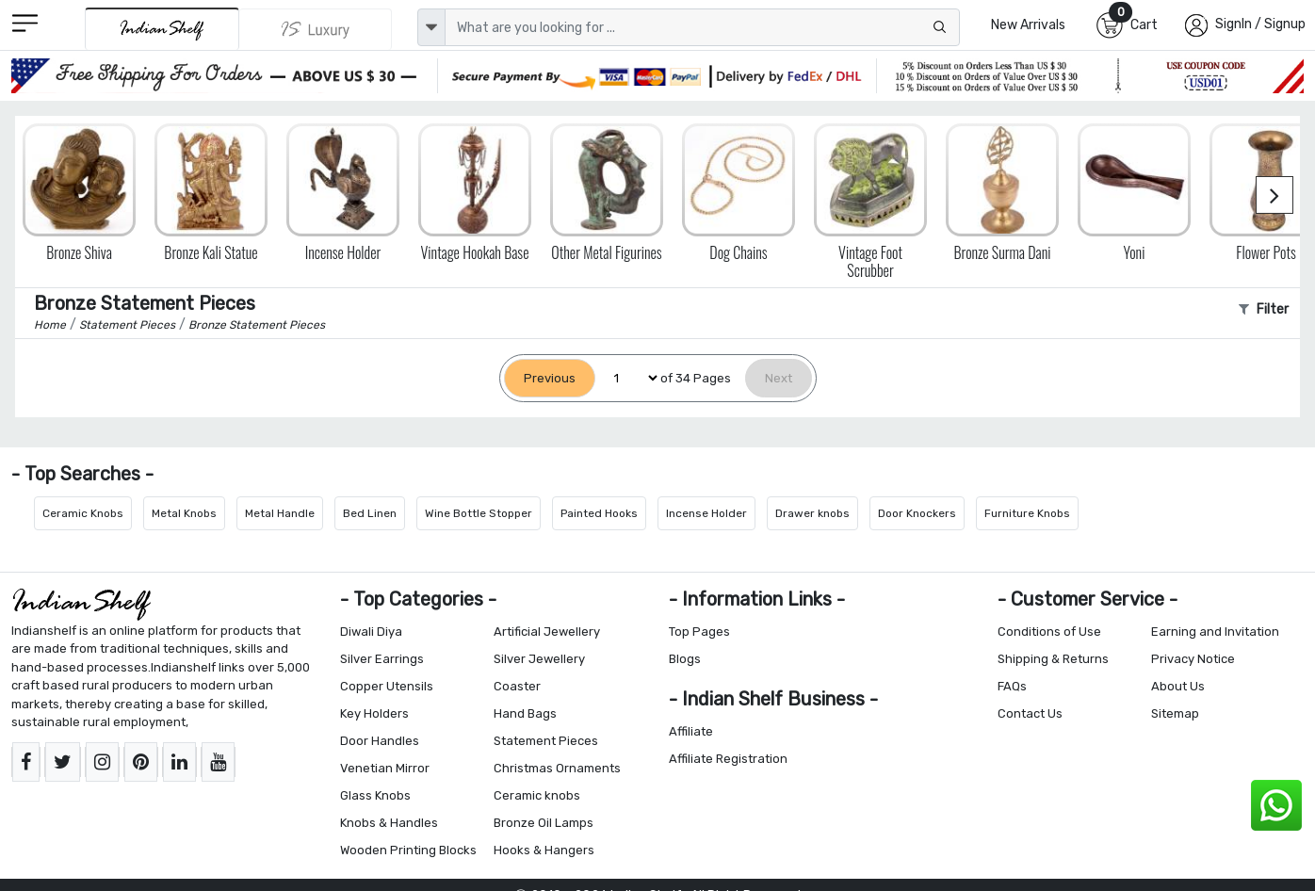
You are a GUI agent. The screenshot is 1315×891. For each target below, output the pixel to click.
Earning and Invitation (1215, 631)
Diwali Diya (371, 631)
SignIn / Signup (1260, 24)
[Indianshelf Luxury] (315, 29)
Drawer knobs (812, 513)
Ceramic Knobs (82, 513)
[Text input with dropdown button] (703, 27)
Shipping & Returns (1053, 659)
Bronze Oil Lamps (543, 823)
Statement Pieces (546, 741)
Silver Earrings (382, 659)
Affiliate (691, 731)
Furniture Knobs (1027, 513)
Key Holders (374, 713)
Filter (1264, 309)
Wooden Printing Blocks (408, 850)
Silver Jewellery (539, 659)
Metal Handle (280, 513)
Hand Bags (525, 713)
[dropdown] (431, 27)
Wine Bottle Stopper (478, 513)
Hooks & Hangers (544, 850)
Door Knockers (917, 513)
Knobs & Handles (389, 823)
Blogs (685, 659)
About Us (1178, 686)
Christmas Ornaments (557, 768)
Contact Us (1030, 713)
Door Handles (379, 741)
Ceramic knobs (537, 795)
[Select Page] (627, 378)
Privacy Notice (1193, 659)
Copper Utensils (386, 686)
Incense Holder (706, 513)
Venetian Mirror (385, 768)
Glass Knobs (375, 795)
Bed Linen (370, 513)
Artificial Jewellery (547, 631)
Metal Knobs (184, 513)
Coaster (517, 686)
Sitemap (1175, 713)
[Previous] (549, 378)
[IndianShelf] (162, 29)
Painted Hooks (599, 513)
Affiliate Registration (728, 759)
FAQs (1012, 686)
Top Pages (699, 631)
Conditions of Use (1049, 631)
